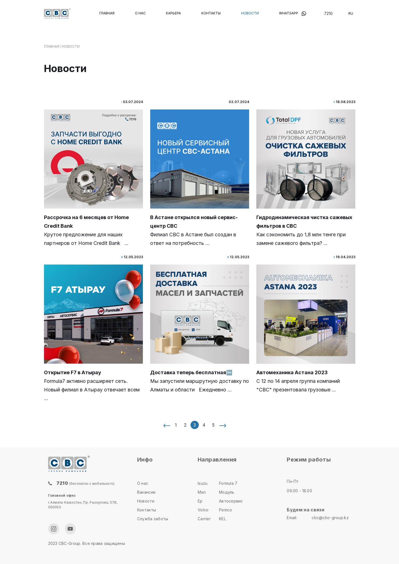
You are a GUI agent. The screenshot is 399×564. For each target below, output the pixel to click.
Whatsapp (292, 13)
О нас (140, 13)
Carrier (204, 518)
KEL (222, 518)
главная (51, 46)
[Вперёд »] (222, 425)
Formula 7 (228, 483)
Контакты (211, 13)
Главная (106, 13)
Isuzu (202, 483)
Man (202, 492)
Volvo (203, 509)
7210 (328, 13)
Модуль (226, 492)
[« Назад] (166, 425)
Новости (250, 13)
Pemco (225, 509)
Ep (200, 501)
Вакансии (146, 492)
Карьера (173, 13)
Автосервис (231, 501)
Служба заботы (152, 518)
